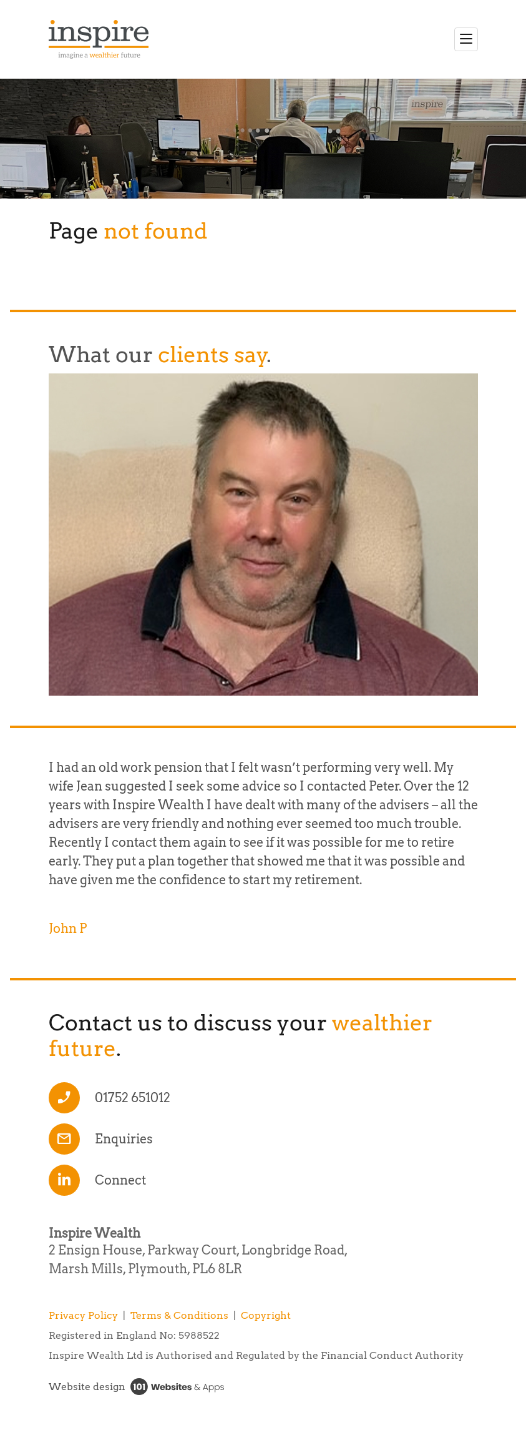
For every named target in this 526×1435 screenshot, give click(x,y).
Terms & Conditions (179, 1315)
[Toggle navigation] (466, 39)
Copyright (266, 1315)
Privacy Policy (83, 1315)
